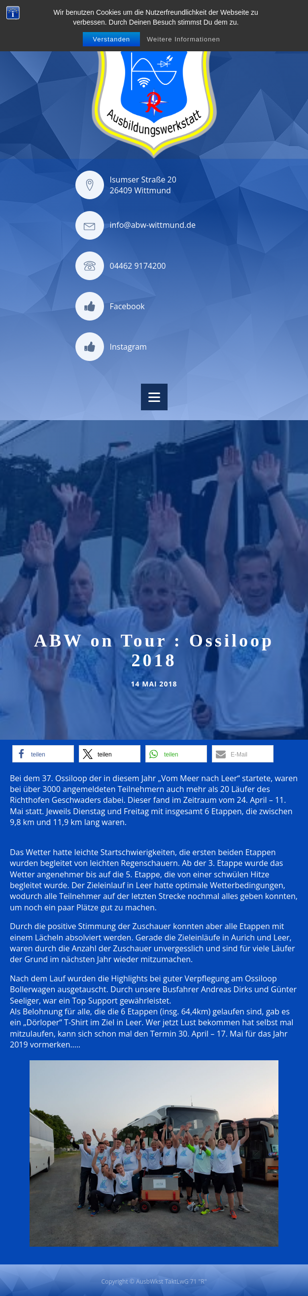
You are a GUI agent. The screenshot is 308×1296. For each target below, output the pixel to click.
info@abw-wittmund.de (153, 224)
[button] (43, 753)
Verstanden (111, 39)
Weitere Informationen (183, 39)
